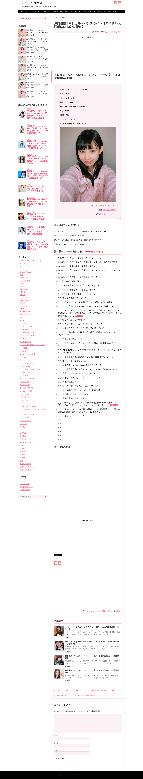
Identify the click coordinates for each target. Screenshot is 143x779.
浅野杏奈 (114, 405)
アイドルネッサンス (27, 363)
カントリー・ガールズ (28, 379)
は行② (100, 11)
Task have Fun (25, 314)
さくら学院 (24, 329)
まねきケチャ (24, 351)
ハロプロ (28, 11)
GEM (22, 284)
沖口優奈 (109, 611)
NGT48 (22, 292)
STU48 (22, 309)
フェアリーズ (24, 403)
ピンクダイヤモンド (27, 397)
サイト (56, 750)
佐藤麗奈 (79, 316)
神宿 (21, 461)
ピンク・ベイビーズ (27, 400)
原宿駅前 (55, 11)
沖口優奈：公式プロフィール (105, 205)
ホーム (21, 11)
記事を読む (68, 637)
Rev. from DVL (25, 300)
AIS (21, 266)
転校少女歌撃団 (25, 470)
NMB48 (22, 295)
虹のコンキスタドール (28, 467)
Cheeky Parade (25, 272)
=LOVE (22, 263)
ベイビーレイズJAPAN (28, 406)
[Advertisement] (88, 53)
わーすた (23, 360)
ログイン (23, 481)
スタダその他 (24, 382)
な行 (89, 11)
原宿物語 (23, 436)
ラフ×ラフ (23, 424)
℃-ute (22, 320)
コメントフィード (26, 487)
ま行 (105, 11)
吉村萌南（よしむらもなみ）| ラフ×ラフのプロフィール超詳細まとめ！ (37, 32)
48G (34, 11)
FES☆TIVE (24, 277)
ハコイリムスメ (25, 394)
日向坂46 (23, 448)
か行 (75, 11)
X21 (21, 317)
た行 (84, 11)
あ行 (70, 11)
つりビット (24, 339)
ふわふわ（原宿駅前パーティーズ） (32, 345)
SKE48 (22, 303)
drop (21, 275)
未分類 (22, 451)
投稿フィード (24, 484)
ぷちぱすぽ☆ (24, 348)
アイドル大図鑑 (32, 3)
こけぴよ (23, 323)
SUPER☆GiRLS (26, 311)
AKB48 (22, 269)
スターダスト (46, 11)
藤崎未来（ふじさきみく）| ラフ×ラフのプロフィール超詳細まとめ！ (37, 41)
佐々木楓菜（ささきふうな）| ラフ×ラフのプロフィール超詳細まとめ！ (37, 85)
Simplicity (77, 774)
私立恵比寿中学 (25, 464)
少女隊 (22, 445)
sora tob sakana (25, 306)
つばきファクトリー (27, 335)
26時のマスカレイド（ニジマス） (32, 261)
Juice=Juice (24, 289)
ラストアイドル (25, 421)
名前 (55, 735)
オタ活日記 (24, 375)
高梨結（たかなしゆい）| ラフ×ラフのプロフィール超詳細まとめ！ (37, 76)
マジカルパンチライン (93, 611)
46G (39, 11)
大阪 (103, 611)
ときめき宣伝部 (25, 342)
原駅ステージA (25, 439)
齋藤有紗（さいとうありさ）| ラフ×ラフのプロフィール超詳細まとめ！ (37, 94)
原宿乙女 (23, 433)
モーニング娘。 (25, 418)
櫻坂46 (22, 454)
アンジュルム (24, 372)
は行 (94, 11)
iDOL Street (63, 11)
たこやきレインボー (27, 332)
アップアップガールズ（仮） (30, 369)
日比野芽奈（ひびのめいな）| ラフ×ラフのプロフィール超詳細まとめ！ (37, 50)
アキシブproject (25, 366)
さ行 (80, 11)
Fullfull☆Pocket (25, 281)
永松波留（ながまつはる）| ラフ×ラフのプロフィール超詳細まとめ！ (37, 67)
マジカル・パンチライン (112, 32)
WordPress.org (25, 490)
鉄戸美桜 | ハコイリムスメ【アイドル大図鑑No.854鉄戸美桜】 (77, 696)
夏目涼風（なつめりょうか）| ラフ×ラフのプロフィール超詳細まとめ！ (37, 59)
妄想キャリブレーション (28, 442)
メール (56, 743)
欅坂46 (22, 458)
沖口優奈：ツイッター (108, 214)
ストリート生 (24, 385)
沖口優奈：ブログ (109, 210)
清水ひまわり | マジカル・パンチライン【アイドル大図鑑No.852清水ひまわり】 (84, 690)
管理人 (118, 611)
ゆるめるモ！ (24, 357)
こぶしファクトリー (27, 326)
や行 (109, 11)
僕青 (21, 430)
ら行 (114, 11)
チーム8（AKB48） (27, 388)
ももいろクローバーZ (27, 354)
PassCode (23, 297)
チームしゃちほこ (26, 391)
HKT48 (22, 286)
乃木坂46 (23, 427)
